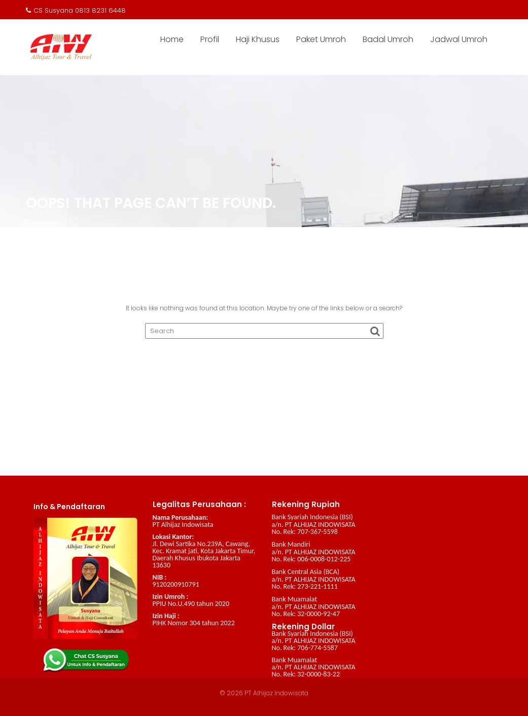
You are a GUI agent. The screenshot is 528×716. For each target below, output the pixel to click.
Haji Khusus (257, 39)
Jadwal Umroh (458, 39)
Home (172, 39)
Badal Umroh (388, 39)
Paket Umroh (321, 39)
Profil (209, 39)
